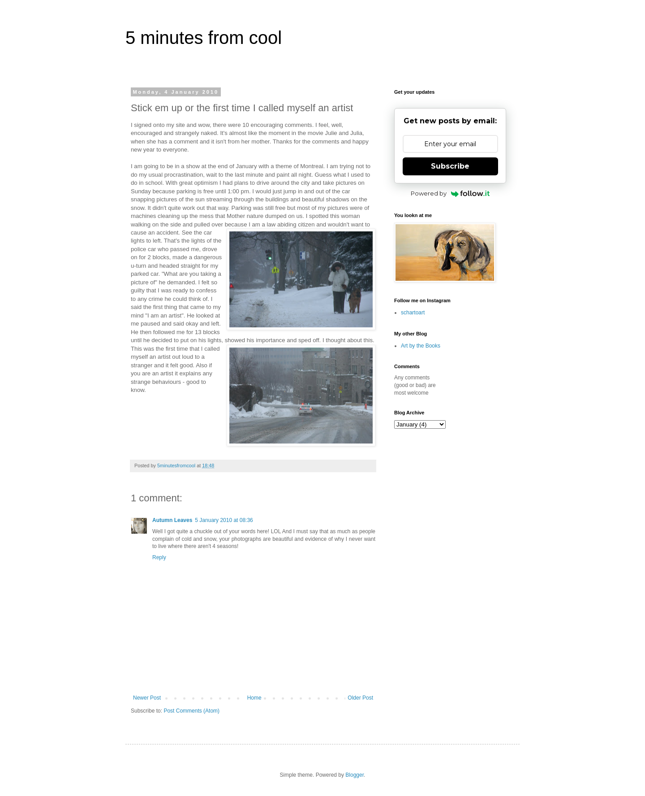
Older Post (360, 698)
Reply (159, 557)
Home (254, 698)
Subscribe (450, 166)
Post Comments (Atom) (191, 711)
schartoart (413, 312)
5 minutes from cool (203, 38)
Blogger (354, 775)
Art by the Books (420, 346)
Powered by (450, 193)
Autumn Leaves (172, 520)
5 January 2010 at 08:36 (224, 520)
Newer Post (147, 698)
